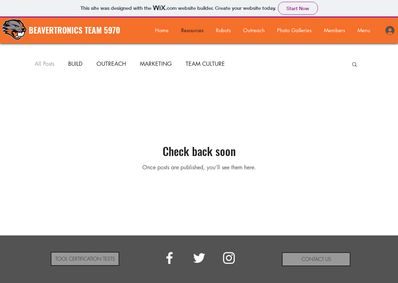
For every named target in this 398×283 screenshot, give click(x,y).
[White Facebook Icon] (169, 258)
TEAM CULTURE (205, 64)
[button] (294, 30)
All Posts (44, 64)
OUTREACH (111, 64)
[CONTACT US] (316, 259)
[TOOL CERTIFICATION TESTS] (85, 259)
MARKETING (156, 64)
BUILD (75, 64)
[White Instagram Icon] (229, 258)
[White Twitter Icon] (199, 258)
